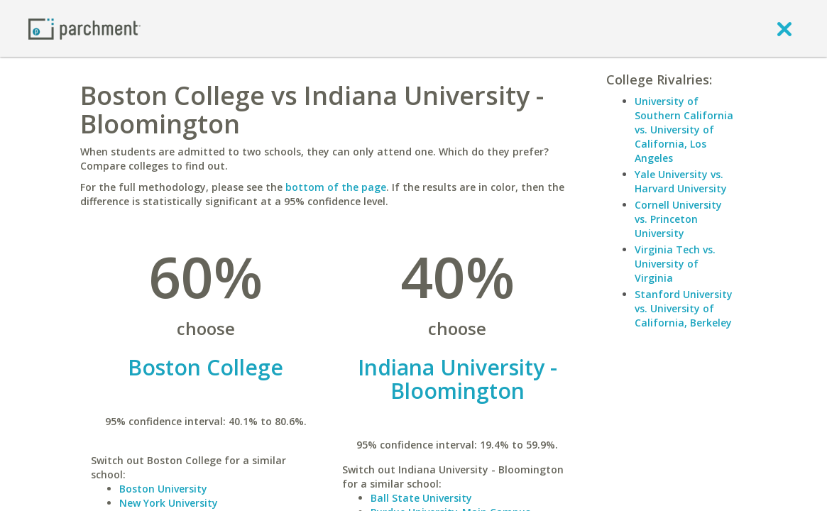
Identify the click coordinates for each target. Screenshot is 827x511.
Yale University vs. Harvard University (681, 181)
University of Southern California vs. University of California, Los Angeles (684, 129)
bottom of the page (335, 187)
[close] (784, 28)
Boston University (163, 488)
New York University (168, 503)
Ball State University (421, 498)
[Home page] (84, 28)
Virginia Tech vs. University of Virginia (675, 264)
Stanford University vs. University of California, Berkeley (684, 308)
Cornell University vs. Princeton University (678, 219)
